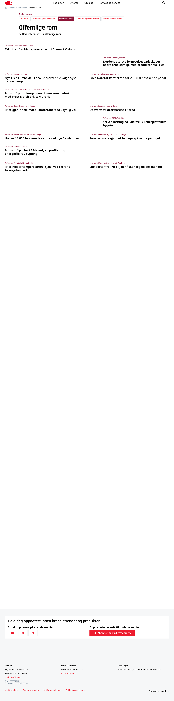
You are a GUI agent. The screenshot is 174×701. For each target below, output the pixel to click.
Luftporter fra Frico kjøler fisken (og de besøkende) (125, 166)
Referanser (22, 8)
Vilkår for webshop (52, 690)
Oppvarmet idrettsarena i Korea (112, 109)
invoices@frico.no (69, 673)
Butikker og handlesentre (43, 18)
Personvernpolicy (31, 690)
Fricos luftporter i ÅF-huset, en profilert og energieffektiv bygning (35, 152)
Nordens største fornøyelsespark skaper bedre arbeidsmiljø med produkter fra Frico (133, 63)
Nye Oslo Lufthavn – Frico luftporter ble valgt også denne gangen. (40, 79)
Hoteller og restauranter (88, 18)
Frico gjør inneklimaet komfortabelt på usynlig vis (40, 109)
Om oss (89, 2)
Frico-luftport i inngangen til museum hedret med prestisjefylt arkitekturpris (37, 95)
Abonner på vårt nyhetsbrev (112, 633)
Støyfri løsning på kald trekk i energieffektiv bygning (134, 123)
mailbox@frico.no (12, 677)
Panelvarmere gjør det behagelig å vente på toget (124, 138)
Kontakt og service (110, 2)
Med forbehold (11, 690)
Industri (24, 18)
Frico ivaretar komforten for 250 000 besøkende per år (127, 78)
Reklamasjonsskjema (75, 690)
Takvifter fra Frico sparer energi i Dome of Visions (40, 49)
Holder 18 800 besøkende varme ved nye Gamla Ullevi (42, 138)
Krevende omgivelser (112, 18)
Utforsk (75, 2)
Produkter (59, 2)
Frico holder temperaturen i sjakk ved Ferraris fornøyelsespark (37, 168)
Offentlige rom (66, 18)
